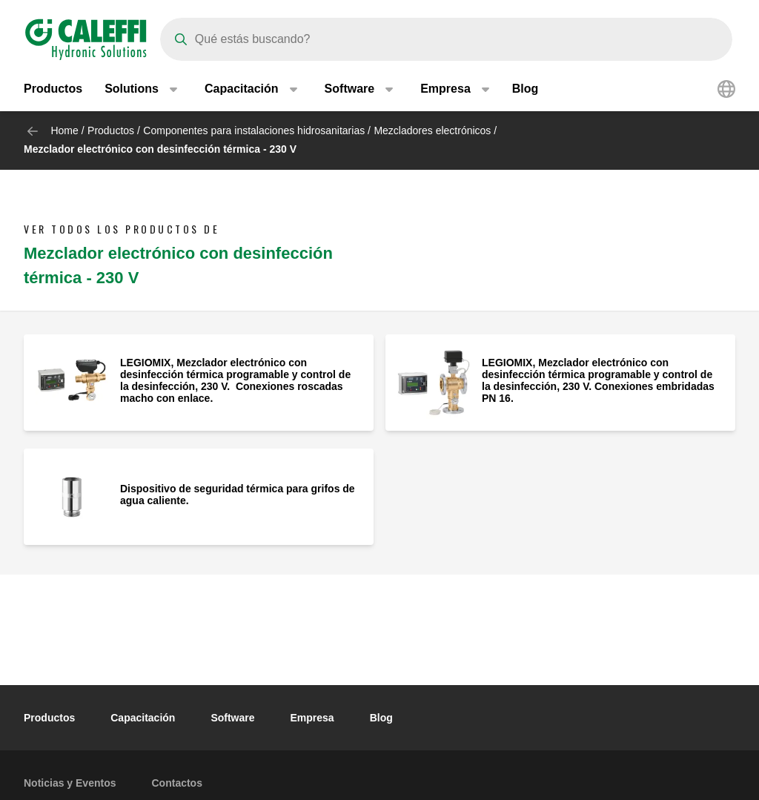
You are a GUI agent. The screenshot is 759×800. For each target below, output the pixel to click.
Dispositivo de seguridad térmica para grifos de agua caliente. (237, 494)
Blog (525, 88)
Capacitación (142, 718)
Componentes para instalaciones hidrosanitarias (254, 130)
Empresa (312, 718)
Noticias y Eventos (70, 783)
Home (64, 130)
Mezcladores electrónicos (432, 130)
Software (232, 718)
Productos (53, 88)
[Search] (446, 39)
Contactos (177, 783)
